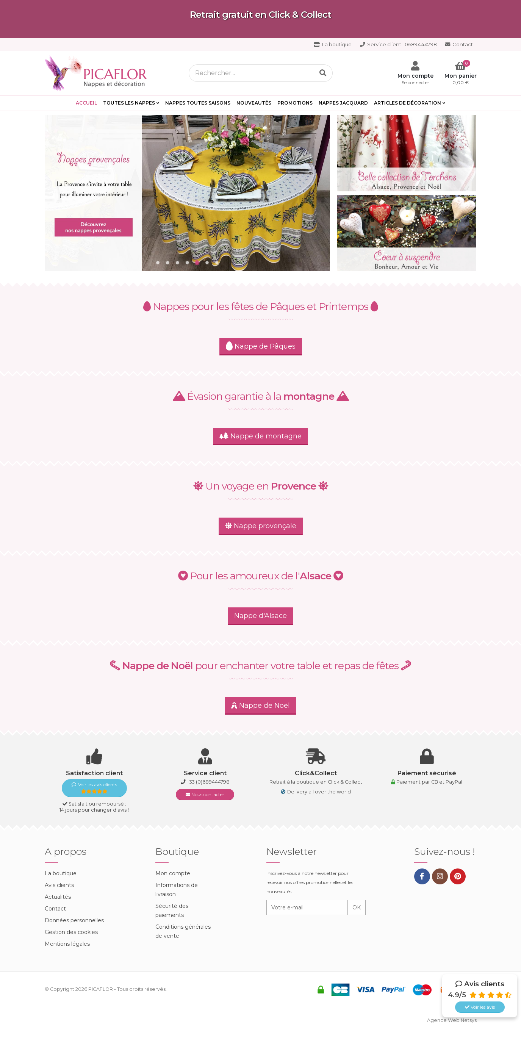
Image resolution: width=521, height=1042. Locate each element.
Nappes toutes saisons (197, 103)
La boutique (333, 44)
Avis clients (59, 885)
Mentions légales (67, 943)
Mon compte (172, 873)
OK (356, 907)
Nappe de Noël (260, 705)
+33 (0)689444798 (208, 782)
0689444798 (398, 44)
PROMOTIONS (295, 103)
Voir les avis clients (94, 788)
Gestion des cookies (71, 932)
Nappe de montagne (260, 436)
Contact (459, 44)
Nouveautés (253, 103)
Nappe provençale (260, 526)
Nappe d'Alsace (260, 616)
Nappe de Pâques (261, 346)
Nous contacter (205, 794)
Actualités (58, 896)
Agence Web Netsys (452, 1020)
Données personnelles (74, 920)
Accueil (86, 103)
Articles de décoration (407, 103)
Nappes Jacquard (343, 103)
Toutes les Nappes (129, 103)
